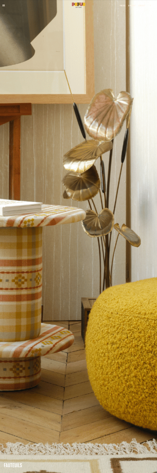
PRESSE (123, 5)
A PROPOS (132, 5)
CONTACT (141, 5)
